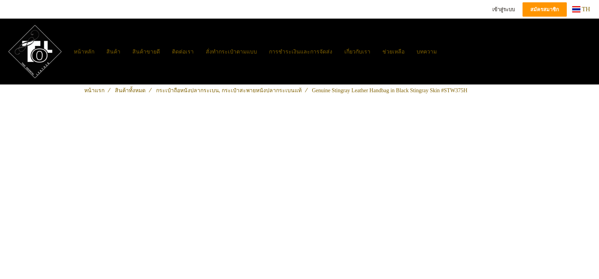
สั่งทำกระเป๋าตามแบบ (231, 52)
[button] (449, 51)
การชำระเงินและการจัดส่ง (300, 52)
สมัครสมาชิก (544, 9)
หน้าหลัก (84, 52)
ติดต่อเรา (183, 52)
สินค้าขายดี (146, 52)
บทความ (427, 52)
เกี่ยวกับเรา (357, 52)
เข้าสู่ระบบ (503, 9)
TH (581, 9)
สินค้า (113, 52)
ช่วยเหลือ (393, 52)
